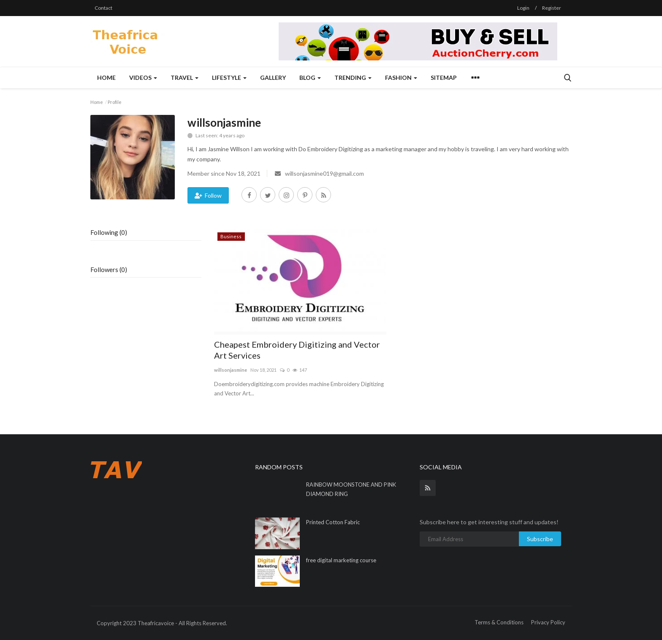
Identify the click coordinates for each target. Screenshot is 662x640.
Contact (103, 8)
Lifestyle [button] (229, 77)
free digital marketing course (341, 560)
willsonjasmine (230, 370)
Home (106, 77)
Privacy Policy (548, 622)
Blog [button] (310, 77)
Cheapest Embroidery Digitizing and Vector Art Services (297, 349)
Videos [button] (143, 77)
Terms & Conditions (499, 622)
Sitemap (444, 77)
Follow (208, 195)
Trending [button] (353, 77)
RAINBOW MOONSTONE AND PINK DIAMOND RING (351, 489)
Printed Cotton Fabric (333, 522)
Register (551, 8)
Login (523, 8)
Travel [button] (184, 77)
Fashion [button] (401, 77)
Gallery (273, 77)
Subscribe (540, 538)
